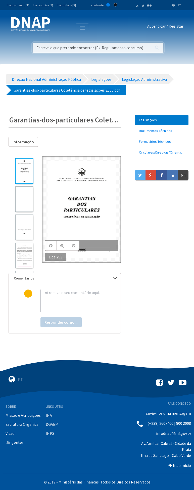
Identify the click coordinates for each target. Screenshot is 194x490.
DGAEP (52, 424)
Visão (10, 433)
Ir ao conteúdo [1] (18, 5)
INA (49, 415)
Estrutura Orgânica (22, 424)
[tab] (65, 278)
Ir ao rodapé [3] (66, 5)
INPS (50, 433)
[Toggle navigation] (57, 27)
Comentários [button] (65, 278)
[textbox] (72, 301)
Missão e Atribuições (23, 415)
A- (137, 6)
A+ (149, 5)
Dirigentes (15, 442)
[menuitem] (161, 120)
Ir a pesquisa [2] (43, 5)
